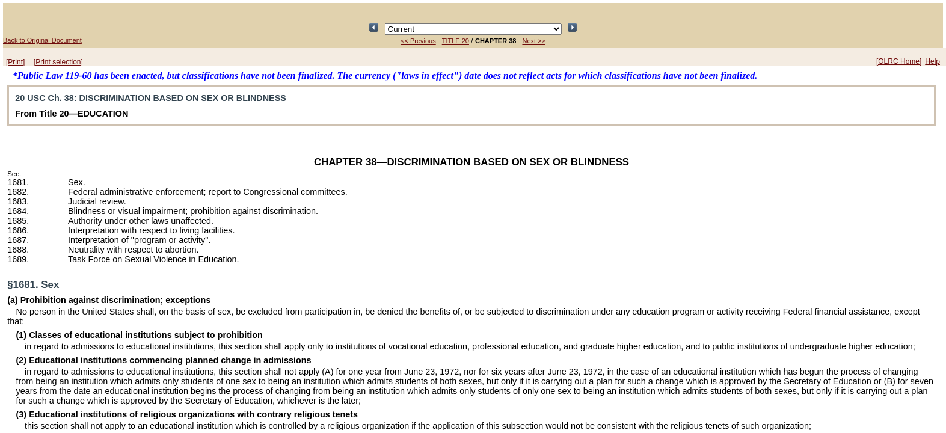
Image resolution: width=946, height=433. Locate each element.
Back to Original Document (42, 40)
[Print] (15, 62)
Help (932, 61)
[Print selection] (58, 62)
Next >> (533, 41)
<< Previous (418, 41)
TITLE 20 (455, 41)
